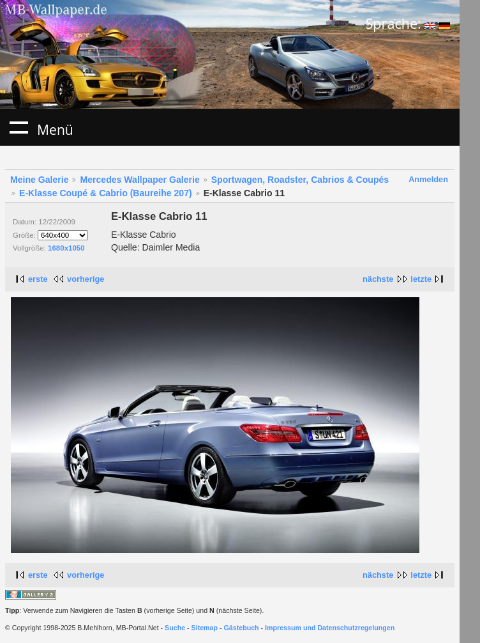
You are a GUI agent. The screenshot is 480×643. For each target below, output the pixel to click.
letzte (420, 279)
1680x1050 (66, 248)
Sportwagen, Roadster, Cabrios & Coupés (300, 179)
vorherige (85, 279)
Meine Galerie (39, 179)
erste (38, 279)
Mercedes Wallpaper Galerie (139, 179)
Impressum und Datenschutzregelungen (329, 627)
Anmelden (428, 179)
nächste (378, 279)
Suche (175, 627)
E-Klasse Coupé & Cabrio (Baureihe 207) (105, 193)
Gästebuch (241, 627)
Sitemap (204, 627)
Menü (18, 127)
